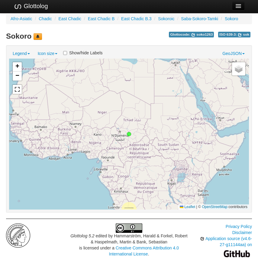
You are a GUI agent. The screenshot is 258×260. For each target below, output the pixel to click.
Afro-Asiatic (21, 18)
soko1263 (202, 34)
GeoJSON (233, 53)
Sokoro (231, 18)
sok (243, 34)
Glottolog (31, 6)
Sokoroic (166, 18)
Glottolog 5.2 (82, 235)
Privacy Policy (239, 226)
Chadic (45, 18)
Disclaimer (242, 232)
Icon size (47, 53)
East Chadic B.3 (136, 18)
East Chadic (70, 18)
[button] (129, 134)
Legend (21, 53)
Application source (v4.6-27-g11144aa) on (226, 246)
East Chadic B (101, 18)
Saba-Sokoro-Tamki (199, 18)
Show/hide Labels (83, 52)
